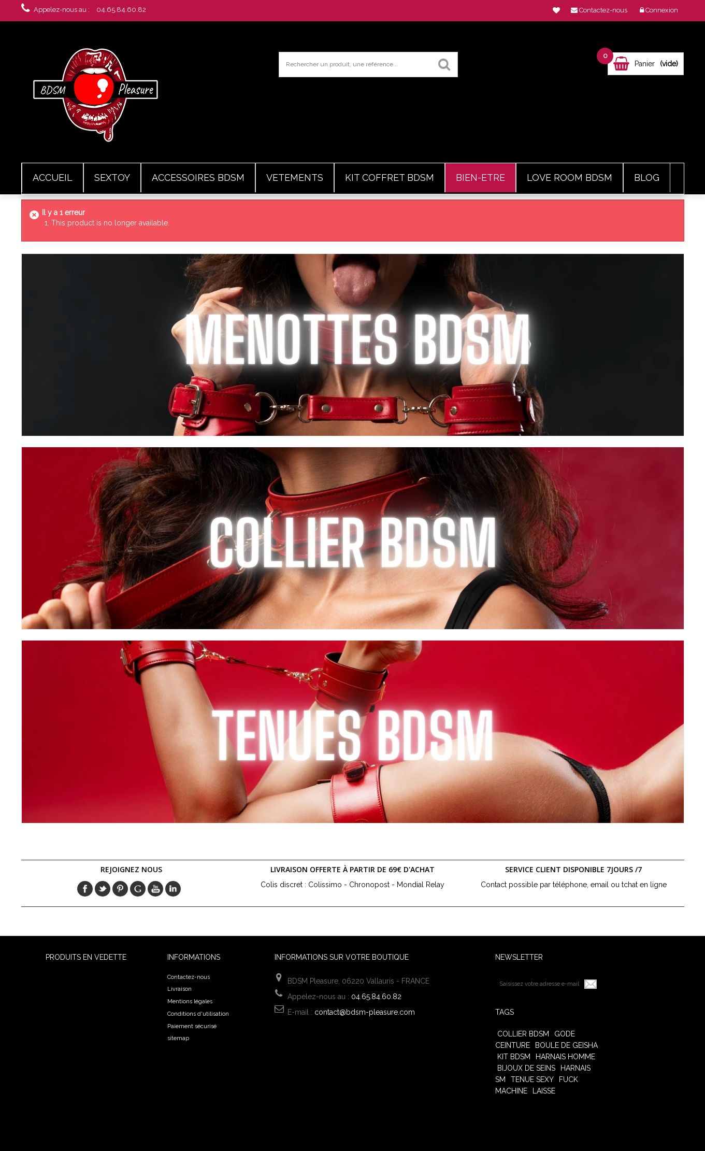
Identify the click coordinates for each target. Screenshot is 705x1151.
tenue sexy (532, 1079)
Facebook (85, 889)
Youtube (155, 889)
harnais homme (565, 1057)
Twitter (102, 889)
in (173, 889)
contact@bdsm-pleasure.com (364, 1012)
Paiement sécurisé (192, 1026)
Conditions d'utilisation (198, 1014)
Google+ (138, 889)
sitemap (178, 1038)
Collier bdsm (523, 1034)
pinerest (120, 889)
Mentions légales (189, 1001)
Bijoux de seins (526, 1068)
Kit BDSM (513, 1057)
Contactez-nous (188, 977)
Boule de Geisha (566, 1045)
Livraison (179, 989)
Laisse (544, 1091)
